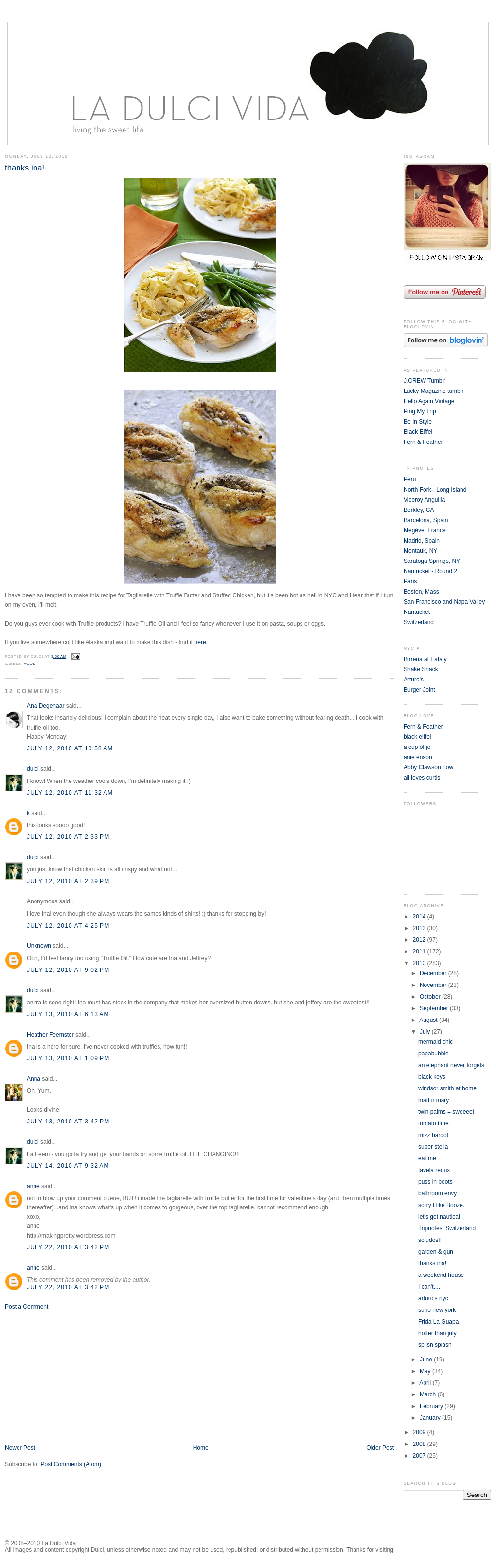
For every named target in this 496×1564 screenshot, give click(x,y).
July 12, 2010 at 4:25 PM (68, 925)
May (426, 1371)
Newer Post (20, 1448)
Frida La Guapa (438, 1321)
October (431, 996)
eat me (427, 1158)
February (432, 1406)
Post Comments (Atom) (70, 1464)
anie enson (418, 757)
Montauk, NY (420, 550)
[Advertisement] (78, 1376)
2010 (420, 963)
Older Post (380, 1448)
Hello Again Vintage (429, 401)
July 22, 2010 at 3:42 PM (68, 1247)
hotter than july (437, 1333)
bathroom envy (437, 1193)
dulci (33, 768)
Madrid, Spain (422, 540)
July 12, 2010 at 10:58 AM (70, 748)
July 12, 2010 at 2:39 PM (68, 881)
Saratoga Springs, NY (432, 561)
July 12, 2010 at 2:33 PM (68, 836)
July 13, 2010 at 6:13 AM (68, 1014)
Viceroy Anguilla (424, 499)
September (435, 1008)
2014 (420, 916)
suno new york (437, 1310)
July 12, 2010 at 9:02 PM (68, 970)
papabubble (433, 1053)
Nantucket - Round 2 (430, 571)
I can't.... (429, 1286)
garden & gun (435, 1251)
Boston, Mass (421, 591)
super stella (433, 1146)
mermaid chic (435, 1041)
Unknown (39, 945)
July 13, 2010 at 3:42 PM (68, 1121)
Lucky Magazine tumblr (433, 391)
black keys (431, 1076)
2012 (420, 939)
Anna (33, 1078)
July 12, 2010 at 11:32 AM (70, 792)
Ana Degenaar (45, 705)
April (425, 1382)
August (429, 1020)
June (427, 1359)
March (429, 1394)
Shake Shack (421, 669)
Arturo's (414, 679)
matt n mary (433, 1100)
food (30, 664)
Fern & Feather (423, 442)
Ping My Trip (420, 411)
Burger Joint (419, 689)
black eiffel (417, 736)
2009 (420, 1432)
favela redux (434, 1170)
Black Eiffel (418, 431)
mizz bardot (433, 1135)
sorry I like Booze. (441, 1205)
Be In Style (418, 421)
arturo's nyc (433, 1298)
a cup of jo (417, 747)
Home (201, 1448)
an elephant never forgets (451, 1065)
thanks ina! (24, 167)
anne (33, 1186)
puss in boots (435, 1181)
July (426, 1031)
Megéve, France (425, 530)
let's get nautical (439, 1216)
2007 (420, 1455)
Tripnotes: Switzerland (447, 1228)
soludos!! (430, 1240)
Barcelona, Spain (426, 520)
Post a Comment (26, 1306)
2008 (420, 1444)
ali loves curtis (422, 777)
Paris (410, 581)
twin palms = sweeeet (446, 1111)
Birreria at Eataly (425, 659)
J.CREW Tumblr (424, 380)
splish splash (435, 1345)
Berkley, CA (419, 510)
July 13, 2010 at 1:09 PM (68, 1058)
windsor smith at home (447, 1088)
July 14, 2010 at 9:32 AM (68, 1165)
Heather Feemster (50, 1034)
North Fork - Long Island (435, 489)
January (431, 1417)
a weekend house (441, 1275)
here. (201, 642)
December (434, 973)
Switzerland (419, 622)
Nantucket (417, 612)
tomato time (433, 1123)
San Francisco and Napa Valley (444, 601)
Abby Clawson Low (428, 767)
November (434, 985)
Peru (410, 479)
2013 (420, 928)
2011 (420, 951)
